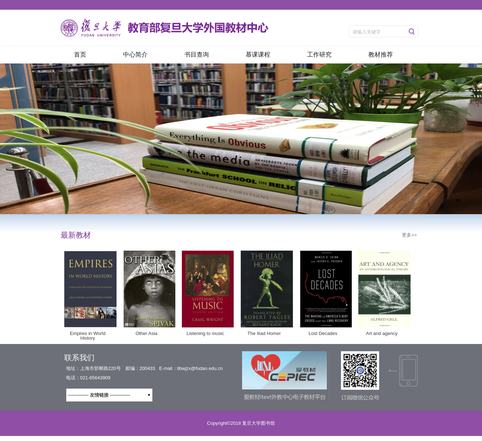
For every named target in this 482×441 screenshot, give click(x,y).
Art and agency (381, 333)
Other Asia (147, 333)
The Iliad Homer (264, 333)
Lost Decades (322, 333)
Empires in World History (88, 336)
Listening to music (205, 333)
